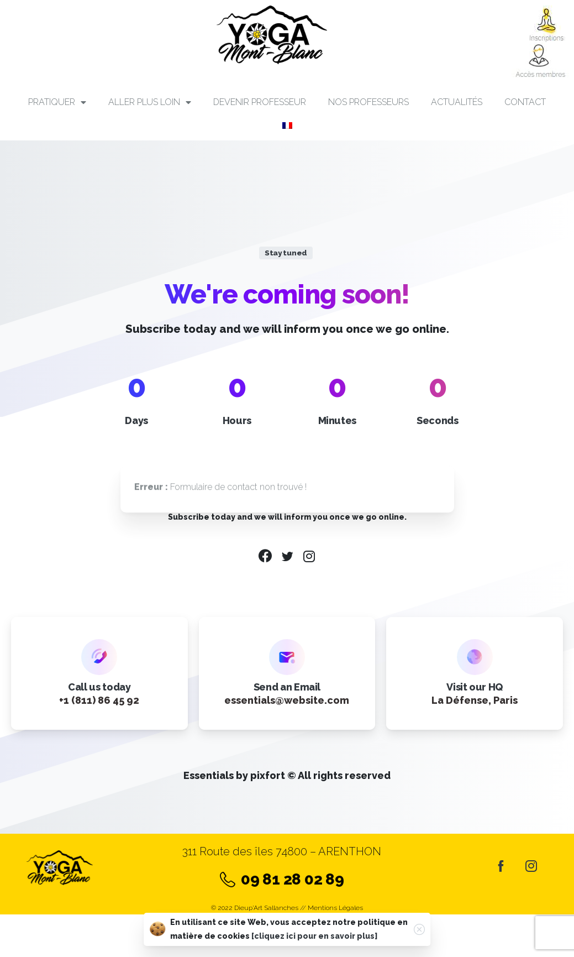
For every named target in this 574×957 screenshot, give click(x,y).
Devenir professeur (259, 102)
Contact (525, 102)
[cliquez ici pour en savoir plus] (314, 936)
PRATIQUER (57, 102)
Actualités (456, 102)
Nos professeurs (368, 102)
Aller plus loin (149, 102)
